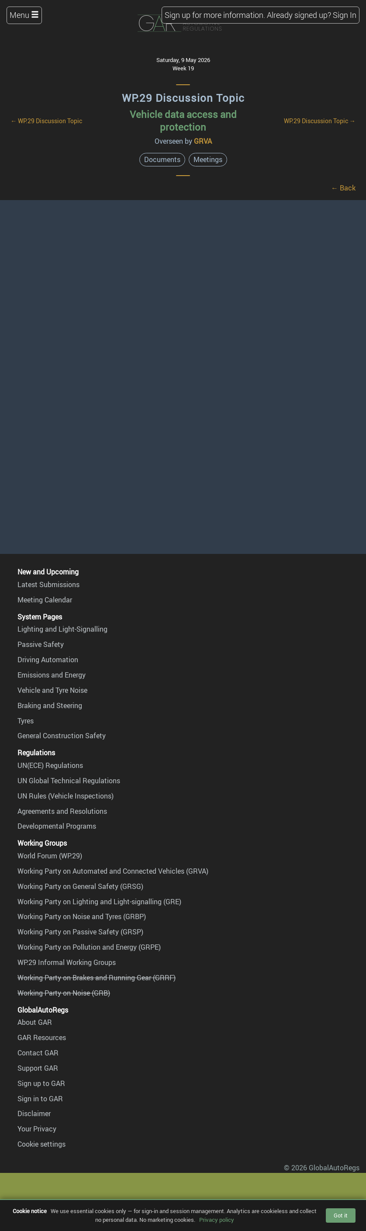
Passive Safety (40, 644)
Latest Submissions (48, 584)
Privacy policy (216, 1220)
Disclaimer (34, 1113)
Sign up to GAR (41, 1083)
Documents (162, 159)
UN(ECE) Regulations (50, 765)
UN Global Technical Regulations (68, 780)
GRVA (203, 141)
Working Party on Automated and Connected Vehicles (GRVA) (112, 871)
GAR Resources (41, 1037)
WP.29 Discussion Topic (183, 98)
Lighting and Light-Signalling (62, 629)
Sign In (344, 15)
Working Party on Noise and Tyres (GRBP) (81, 916)
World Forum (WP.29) (49, 856)
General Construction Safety (61, 735)
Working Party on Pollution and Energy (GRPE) (89, 947)
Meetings (207, 159)
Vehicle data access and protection (183, 120)
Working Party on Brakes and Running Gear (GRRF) (96, 977)
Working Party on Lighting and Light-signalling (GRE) (99, 901)
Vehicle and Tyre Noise (52, 690)
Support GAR (37, 1068)
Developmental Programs (56, 826)
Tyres (25, 721)
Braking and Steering (49, 705)
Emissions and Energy (51, 675)
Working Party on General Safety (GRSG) (80, 886)
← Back (343, 188)
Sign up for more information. (215, 15)
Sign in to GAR (40, 1098)
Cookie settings (41, 1144)
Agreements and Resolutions (62, 811)
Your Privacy (36, 1129)
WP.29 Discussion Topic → (320, 121)
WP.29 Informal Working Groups (66, 962)
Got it (341, 1215)
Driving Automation (47, 659)
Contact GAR (38, 1053)
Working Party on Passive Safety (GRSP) (80, 932)
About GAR (34, 1022)
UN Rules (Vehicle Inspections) (65, 796)
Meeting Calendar (44, 600)
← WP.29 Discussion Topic (46, 121)
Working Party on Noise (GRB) (63, 993)
